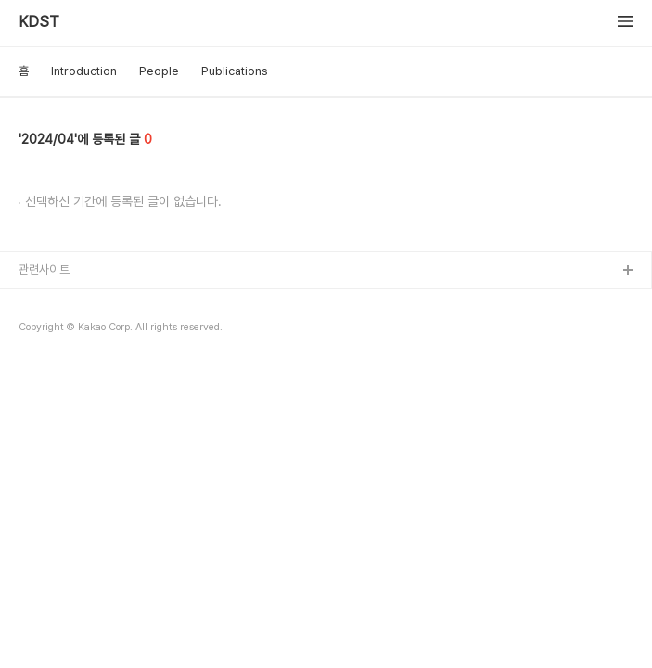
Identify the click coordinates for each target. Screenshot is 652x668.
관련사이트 (44, 269)
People (159, 71)
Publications (234, 71)
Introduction (84, 71)
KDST (39, 22)
